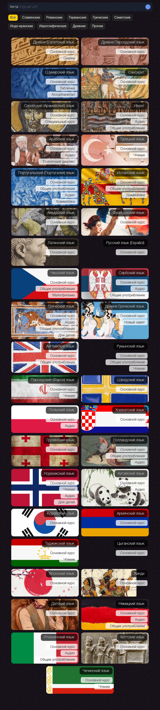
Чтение (139, 155)
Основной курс (62, 51)
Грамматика (65, 201)
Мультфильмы (63, 295)
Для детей (66, 335)
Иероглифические (52, 26)
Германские (77, 17)
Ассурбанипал (63, 94)
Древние (79, 26)
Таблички (67, 88)
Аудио (140, 121)
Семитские (122, 17)
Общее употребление (127, 128)
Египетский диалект (59, 161)
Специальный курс (60, 121)
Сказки (69, 58)
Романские (54, 17)
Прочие (97, 26)
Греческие (100, 17)
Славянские (31, 17)
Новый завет (135, 322)
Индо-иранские (21, 26)
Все (13, 17)
